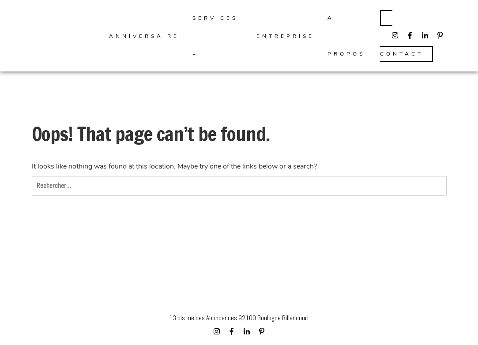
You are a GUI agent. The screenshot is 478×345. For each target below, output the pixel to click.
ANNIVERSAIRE (144, 36)
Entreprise (285, 36)
